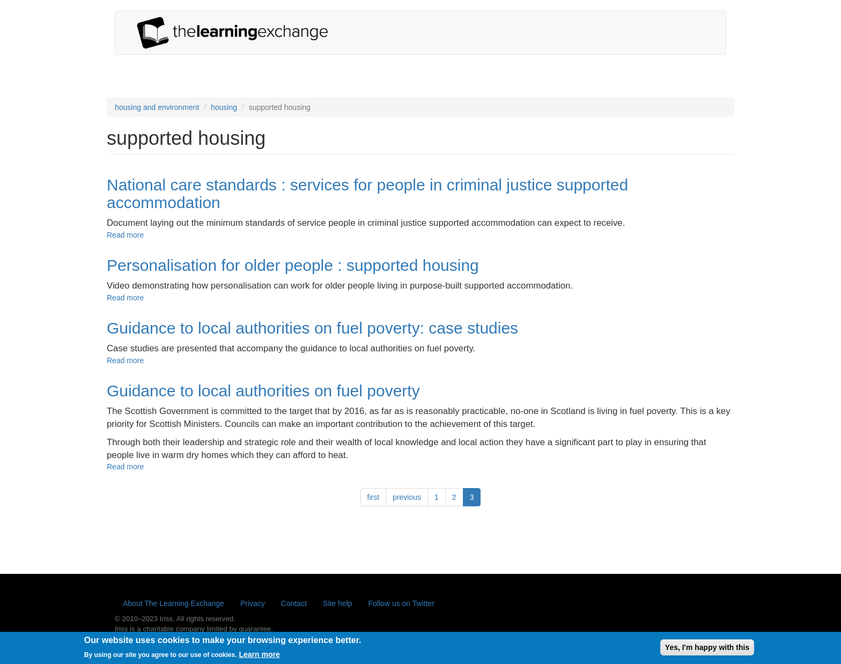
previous (407, 497)
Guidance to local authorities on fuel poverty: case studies (312, 328)
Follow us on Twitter (401, 603)
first (373, 497)
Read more (125, 235)
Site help (337, 603)
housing (224, 107)
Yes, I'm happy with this (707, 649)
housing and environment (157, 107)
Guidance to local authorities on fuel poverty (263, 391)
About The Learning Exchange (173, 603)
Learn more (259, 657)
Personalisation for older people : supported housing (293, 265)
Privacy (252, 603)
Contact (294, 603)
